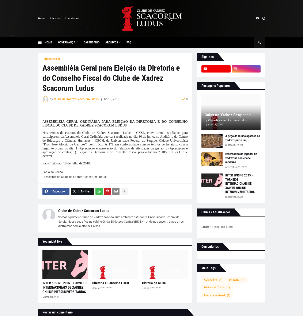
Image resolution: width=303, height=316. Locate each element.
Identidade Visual (217, 295)
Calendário (213, 280)
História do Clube (154, 283)
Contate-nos (72, 18)
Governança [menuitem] (66, 42)
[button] (41, 42)
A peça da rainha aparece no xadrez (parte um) (242, 138)
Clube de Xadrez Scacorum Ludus (83, 210)
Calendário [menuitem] (91, 42)
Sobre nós (55, 18)
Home (41, 18)
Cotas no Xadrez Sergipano (228, 114)
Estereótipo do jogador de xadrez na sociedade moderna (241, 158)
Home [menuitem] (48, 42)
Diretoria (237, 280)
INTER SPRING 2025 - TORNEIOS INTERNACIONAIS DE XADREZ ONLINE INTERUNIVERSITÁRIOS (64, 287)
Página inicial (51, 58)
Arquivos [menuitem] (111, 42)
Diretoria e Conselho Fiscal (110, 283)
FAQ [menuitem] (128, 42)
